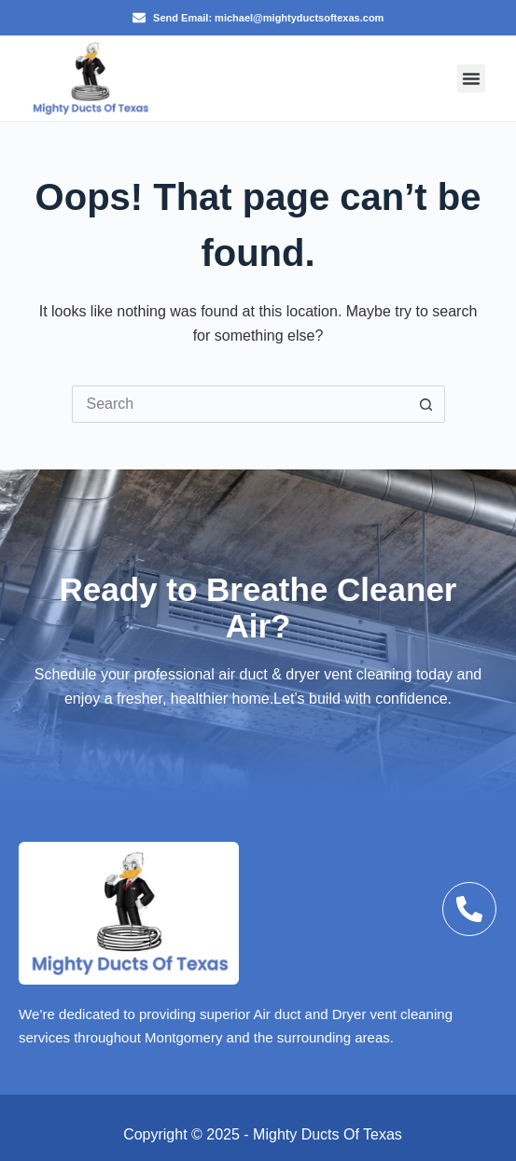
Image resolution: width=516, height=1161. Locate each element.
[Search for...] (240, 404)
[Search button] (426, 404)
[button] (471, 78)
